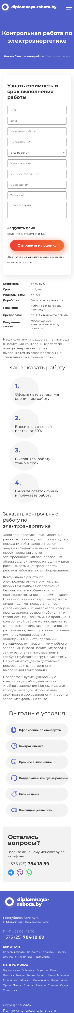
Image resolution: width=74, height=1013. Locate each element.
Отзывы (8, 956)
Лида (51, 975)
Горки (31, 975)
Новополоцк (59, 980)
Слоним (53, 985)
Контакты (33, 951)
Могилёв (63, 975)
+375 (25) (28, 864)
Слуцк (64, 985)
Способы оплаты (14, 951)
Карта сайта (42, 956)
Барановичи (11, 970)
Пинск (17, 985)
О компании (23, 956)
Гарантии (48, 951)
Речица (41, 985)
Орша (7, 985)
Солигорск (10, 990)
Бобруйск (28, 970)
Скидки (61, 951)
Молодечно (10, 980)
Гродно (41, 975)
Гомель (20, 975)
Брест (54, 970)
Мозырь (25, 980)
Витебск (8, 975)
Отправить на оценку (37, 245)
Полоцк (28, 985)
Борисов (42, 970)
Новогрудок (41, 980)
